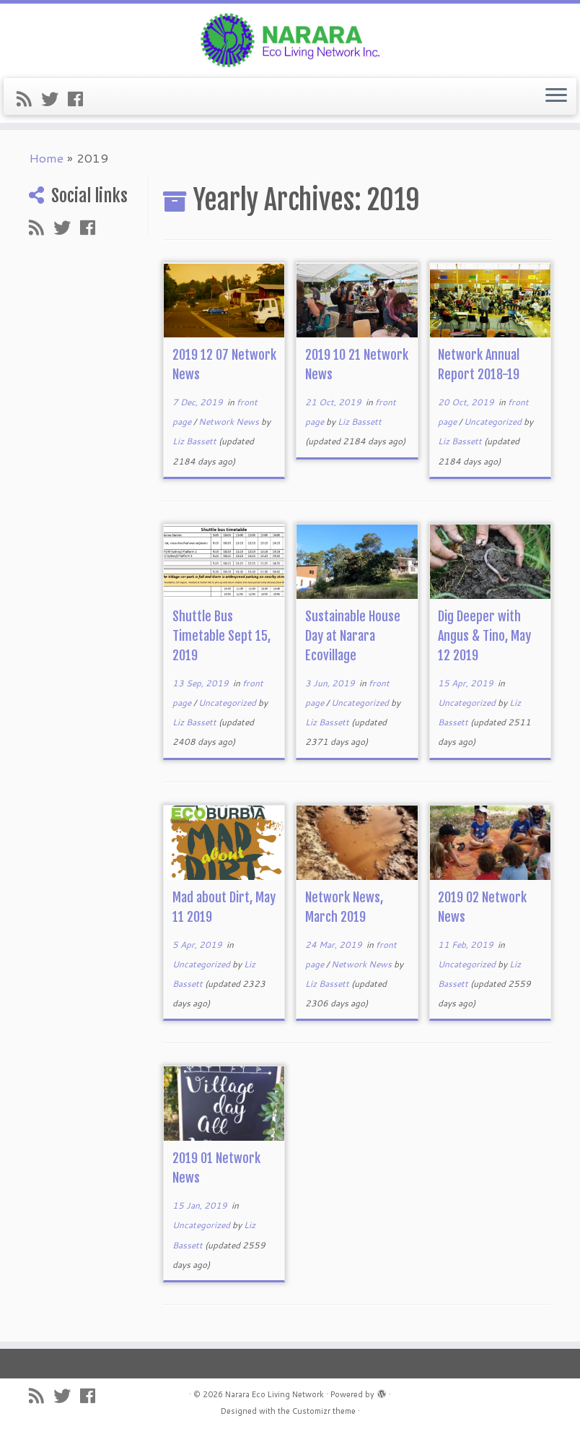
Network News (229, 421)
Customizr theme (324, 1411)
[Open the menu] (556, 97)
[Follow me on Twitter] (54, 99)
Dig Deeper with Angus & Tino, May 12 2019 (484, 635)
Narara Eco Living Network (274, 1394)
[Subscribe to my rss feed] (29, 99)
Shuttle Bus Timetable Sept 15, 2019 (221, 635)
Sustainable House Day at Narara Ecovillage (352, 635)
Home (46, 157)
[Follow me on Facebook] (80, 99)
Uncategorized (494, 421)
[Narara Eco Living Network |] (290, 39)
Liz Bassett (194, 441)
